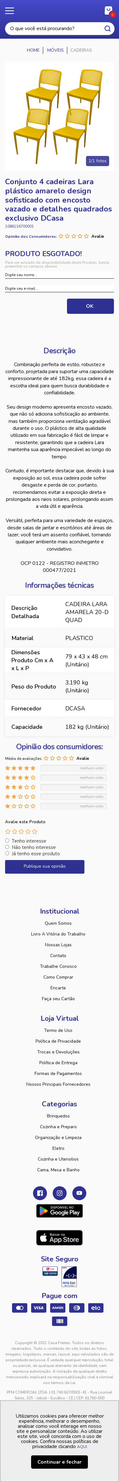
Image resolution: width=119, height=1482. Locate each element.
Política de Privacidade (58, 1041)
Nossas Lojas (58, 945)
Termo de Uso (58, 1030)
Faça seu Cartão (58, 999)
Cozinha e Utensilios (58, 1159)
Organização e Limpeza (58, 1138)
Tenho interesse (29, 841)
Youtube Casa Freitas (79, 1193)
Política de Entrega (58, 1063)
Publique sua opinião (45, 866)
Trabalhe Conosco (58, 966)
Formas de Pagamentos (58, 1074)
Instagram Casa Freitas (60, 1193)
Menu (12, 11)
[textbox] (60, 28)
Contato (58, 956)
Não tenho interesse (34, 847)
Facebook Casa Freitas (40, 1193)
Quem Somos (58, 923)
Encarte (58, 988)
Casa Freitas (59, 9)
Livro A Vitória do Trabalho (58, 934)
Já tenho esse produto (36, 854)
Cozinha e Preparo (58, 1127)
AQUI (82, 1446)
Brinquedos (58, 1116)
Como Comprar (58, 977)
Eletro (58, 1148)
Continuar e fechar (59, 1462)
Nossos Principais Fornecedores (58, 1084)
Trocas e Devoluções (58, 1052)
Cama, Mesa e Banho (58, 1170)
